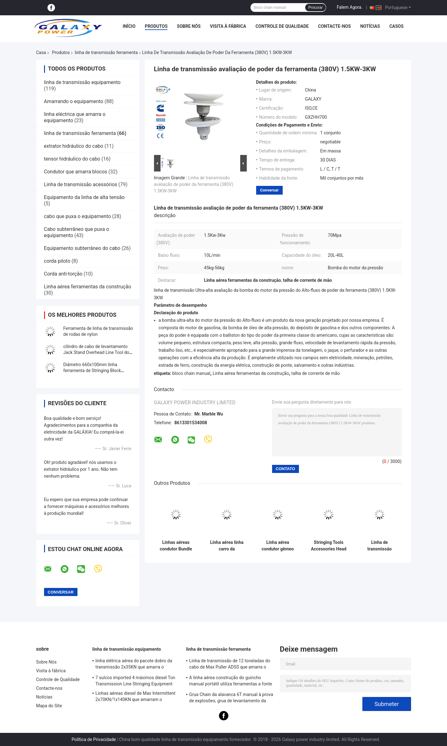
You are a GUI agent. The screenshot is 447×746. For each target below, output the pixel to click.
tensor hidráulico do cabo (72, 159)
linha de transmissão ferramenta (106, 52)
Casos (396, 26)
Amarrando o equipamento (73, 101)
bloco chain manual (191, 373)
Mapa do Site (49, 705)
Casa (41, 52)
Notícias (370, 26)
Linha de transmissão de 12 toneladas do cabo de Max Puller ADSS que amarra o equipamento (230, 664)
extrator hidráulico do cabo (73, 146)
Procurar (315, 7)
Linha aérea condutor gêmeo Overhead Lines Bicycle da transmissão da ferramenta (278, 546)
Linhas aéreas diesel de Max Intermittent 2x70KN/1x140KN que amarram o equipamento (136, 697)
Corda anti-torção (63, 274)
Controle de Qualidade (282, 26)
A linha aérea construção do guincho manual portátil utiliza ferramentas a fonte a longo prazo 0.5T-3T (230, 681)
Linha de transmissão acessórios (80, 184)
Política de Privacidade (94, 739)
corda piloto (57, 261)
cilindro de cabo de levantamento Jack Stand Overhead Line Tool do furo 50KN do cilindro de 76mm (96, 352)
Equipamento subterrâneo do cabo (82, 248)
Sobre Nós (189, 26)
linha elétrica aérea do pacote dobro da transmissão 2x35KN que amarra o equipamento (134, 664)
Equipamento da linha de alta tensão (84, 197)
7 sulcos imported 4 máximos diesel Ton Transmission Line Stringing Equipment (135, 680)
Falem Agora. (349, 7)
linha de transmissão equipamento (82, 82)
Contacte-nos (334, 26)
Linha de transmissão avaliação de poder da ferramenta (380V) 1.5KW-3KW (193, 184)
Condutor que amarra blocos (75, 172)
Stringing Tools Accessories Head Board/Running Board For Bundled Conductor (328, 546)
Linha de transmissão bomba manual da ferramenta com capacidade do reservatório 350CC (379, 546)
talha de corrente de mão (315, 373)
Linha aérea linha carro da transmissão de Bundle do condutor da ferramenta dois (226, 546)
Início (129, 26)
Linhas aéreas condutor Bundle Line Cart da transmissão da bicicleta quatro (176, 546)
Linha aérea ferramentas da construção (87, 287)
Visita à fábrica (228, 26)
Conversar (269, 190)
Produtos (156, 26)
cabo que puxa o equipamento (77, 216)
